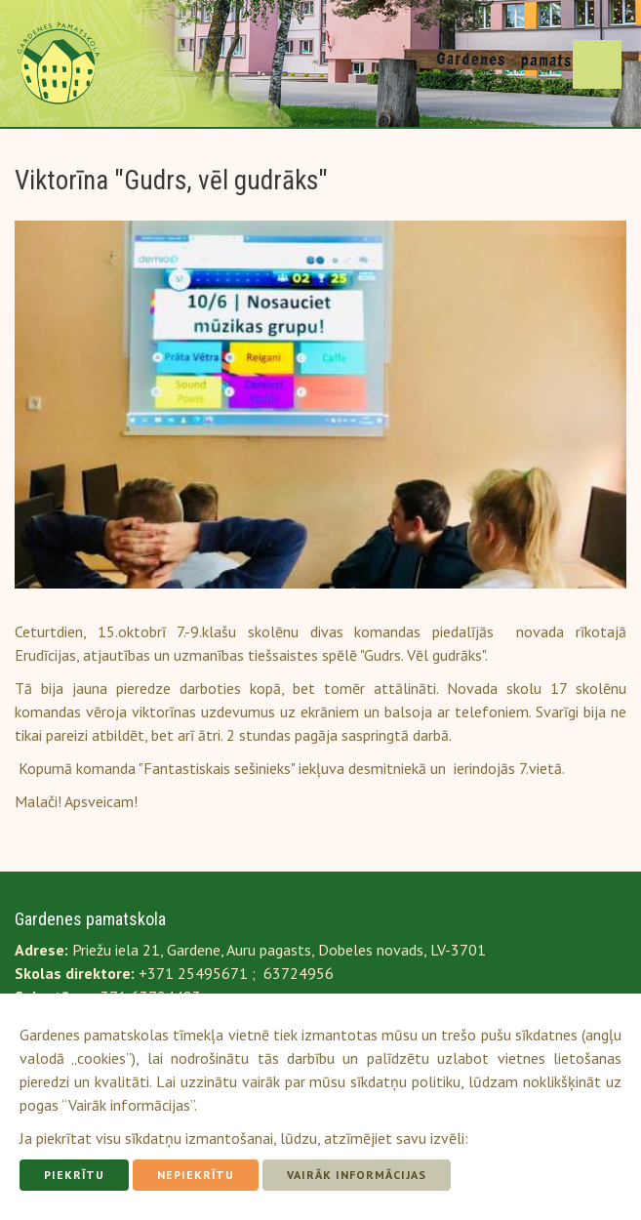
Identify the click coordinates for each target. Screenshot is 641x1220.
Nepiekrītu (195, 1174)
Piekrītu (74, 1174)
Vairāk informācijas (356, 1174)
